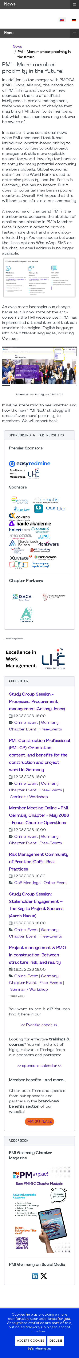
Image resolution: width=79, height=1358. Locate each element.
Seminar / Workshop (29, 797)
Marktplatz (39, 1121)
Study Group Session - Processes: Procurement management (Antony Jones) (37, 701)
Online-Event (26, 723)
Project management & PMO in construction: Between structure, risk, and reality (37, 955)
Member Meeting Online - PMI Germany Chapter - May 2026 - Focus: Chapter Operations (39, 815)
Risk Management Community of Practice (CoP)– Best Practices (38, 862)
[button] (39, 435)
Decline (56, 1340)
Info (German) (39, 1349)
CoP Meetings (27, 883)
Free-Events (51, 729)
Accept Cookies (30, 1340)
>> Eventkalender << (39, 1025)
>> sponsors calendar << (39, 1066)
